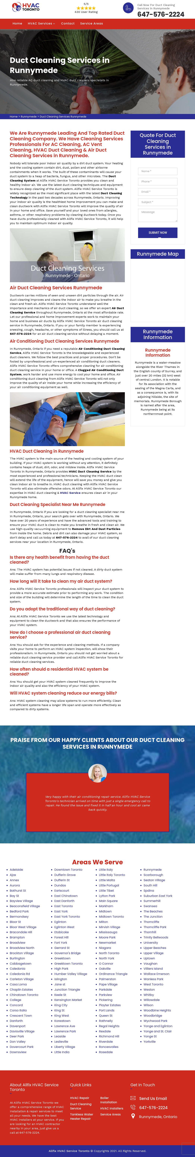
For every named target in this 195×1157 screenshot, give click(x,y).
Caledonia (17, 969)
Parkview (105, 995)
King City (61, 1005)
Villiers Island (153, 969)
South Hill (150, 885)
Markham (106, 906)
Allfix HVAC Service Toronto (69, 1151)
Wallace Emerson (156, 974)
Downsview (18, 1052)
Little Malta (107, 880)
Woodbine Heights (157, 1010)
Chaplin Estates (21, 989)
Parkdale (105, 989)
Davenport (18, 1026)
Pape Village (108, 984)
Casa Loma (18, 984)
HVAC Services (40, 23)
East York (61, 911)
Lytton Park (107, 896)
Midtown (105, 911)
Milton (103, 922)
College (15, 1000)
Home (17, 23)
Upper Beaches (155, 948)
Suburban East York (158, 896)
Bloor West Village (23, 927)
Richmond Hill (109, 1036)
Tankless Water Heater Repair (81, 1116)
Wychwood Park (156, 1021)
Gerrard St (62, 948)
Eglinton (60, 922)
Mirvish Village (109, 927)
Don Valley (18, 1041)
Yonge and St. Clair (158, 1031)
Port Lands (107, 1010)
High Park (61, 969)
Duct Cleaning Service (81, 1106)
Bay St (14, 896)
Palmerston (107, 979)
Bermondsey (19, 916)
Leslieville (61, 1041)
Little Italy (106, 870)
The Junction (153, 916)
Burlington (17, 958)
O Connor (106, 963)
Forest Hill (61, 937)
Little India (61, 1052)
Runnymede (29, 116)
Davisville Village (22, 1031)
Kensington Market (68, 1000)
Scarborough (153, 875)
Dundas (60, 885)
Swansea (150, 906)
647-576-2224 (161, 14)
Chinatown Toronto (24, 995)
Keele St (60, 995)
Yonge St (150, 1036)
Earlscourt (61, 890)
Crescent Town (21, 1015)
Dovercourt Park (22, 1047)
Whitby (149, 995)
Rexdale (105, 1031)
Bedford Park (19, 911)
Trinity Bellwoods (156, 937)
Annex (14, 880)
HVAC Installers (111, 1108)
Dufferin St (62, 880)
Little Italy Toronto (112, 875)
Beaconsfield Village (25, 906)
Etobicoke (61, 932)
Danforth (16, 1021)
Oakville (105, 969)
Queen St (106, 1015)
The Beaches (153, 911)
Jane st (59, 984)
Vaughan (150, 963)
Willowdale (152, 1000)
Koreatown (62, 1021)
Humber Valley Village (70, 974)
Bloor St (15, 922)
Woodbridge (153, 1015)
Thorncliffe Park (155, 927)
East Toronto (63, 906)
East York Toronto (67, 916)
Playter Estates (110, 1005)
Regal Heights (109, 1026)
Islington (60, 979)
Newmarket (107, 942)
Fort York (60, 942)
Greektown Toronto (68, 963)
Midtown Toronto (111, 916)
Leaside (60, 1036)
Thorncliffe (151, 922)
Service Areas (91, 23)
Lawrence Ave (64, 1026)
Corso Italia (18, 1010)
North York (106, 958)
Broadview (18, 942)
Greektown (62, 958)
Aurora (15, 885)
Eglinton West (64, 927)
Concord (16, 1005)
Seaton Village (154, 880)
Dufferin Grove (65, 875)
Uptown (149, 958)
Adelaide (16, 870)
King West (61, 1015)
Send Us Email (153, 1098)
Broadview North (22, 948)
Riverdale (106, 1041)
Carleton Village (22, 979)
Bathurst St (18, 890)
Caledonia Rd (20, 974)
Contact (68, 23)
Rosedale (106, 1052)
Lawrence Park (65, 1031)
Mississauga (108, 932)
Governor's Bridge (67, 953)
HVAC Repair (79, 1098)
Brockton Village (22, 953)
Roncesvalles (108, 1047)
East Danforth (64, 901)
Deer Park (17, 1036)
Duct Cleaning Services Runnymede (63, 116)
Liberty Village (64, 1047)
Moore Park (107, 937)
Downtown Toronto (68, 870)
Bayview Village (21, 901)
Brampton (17, 937)
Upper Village (154, 953)
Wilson (148, 1005)
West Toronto (153, 984)
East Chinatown (66, 896)
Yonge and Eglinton (158, 1026)
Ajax (13, 875)
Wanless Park (153, 979)
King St (59, 1010)
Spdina (149, 890)
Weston (149, 989)
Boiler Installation (108, 1100)
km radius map (157, 290)
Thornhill (150, 932)
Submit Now (158, 232)
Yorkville (150, 1041)
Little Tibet (106, 890)
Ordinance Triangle (113, 974)
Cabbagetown (21, 963)
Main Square (108, 901)
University (151, 942)
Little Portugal (109, 885)
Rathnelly (106, 1021)
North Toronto (109, 953)
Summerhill (152, 901)
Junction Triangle (67, 989)
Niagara (105, 948)
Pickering (106, 1000)
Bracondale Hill (21, 932)
